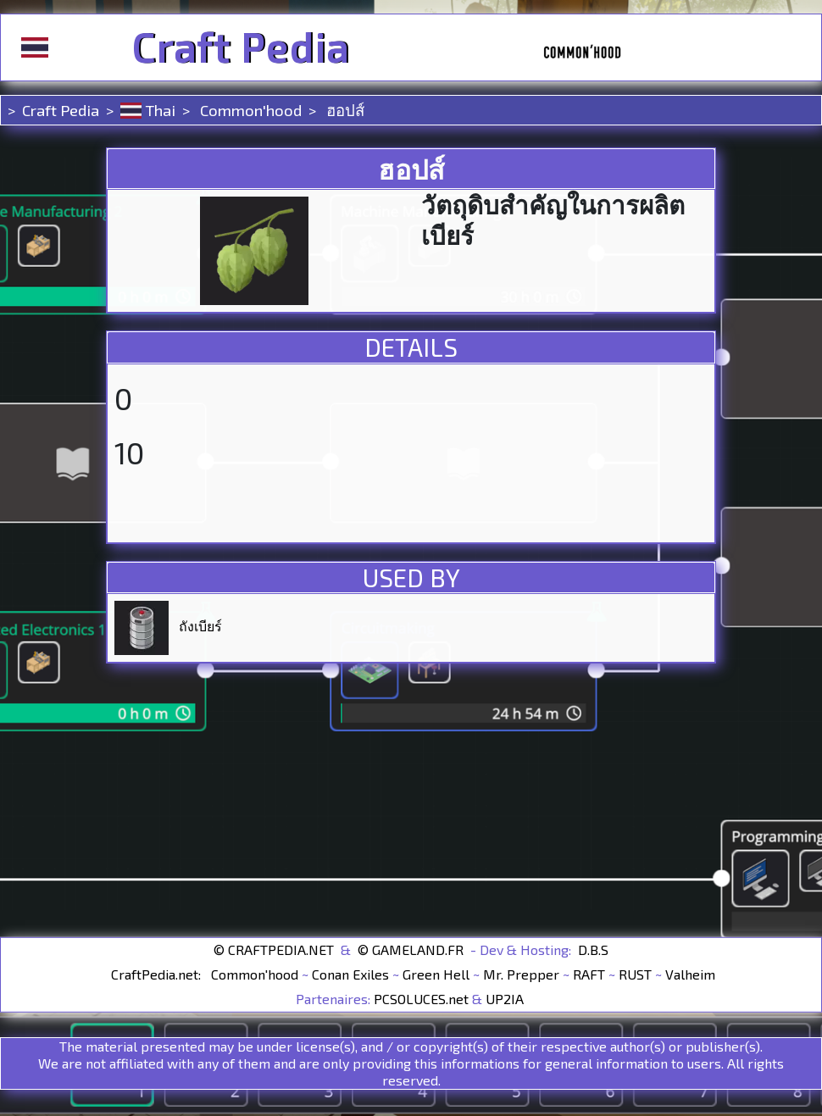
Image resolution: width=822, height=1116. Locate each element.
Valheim (690, 974)
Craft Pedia (240, 47)
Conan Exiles (350, 974)
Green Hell (436, 974)
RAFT (589, 974)
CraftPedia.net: (158, 974)
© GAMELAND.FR (410, 949)
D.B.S (593, 949)
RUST (635, 974)
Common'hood (249, 109)
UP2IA (505, 999)
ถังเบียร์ (200, 626)
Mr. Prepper (521, 974)
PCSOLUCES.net (421, 999)
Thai (147, 109)
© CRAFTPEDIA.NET (273, 949)
